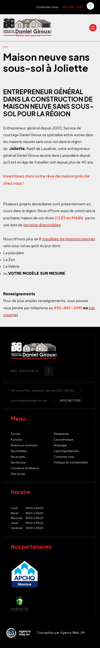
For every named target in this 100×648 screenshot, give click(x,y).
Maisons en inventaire (24, 445)
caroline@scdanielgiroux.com (29, 400)
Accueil (15, 434)
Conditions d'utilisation (25, 468)
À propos (16, 439)
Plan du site (18, 474)
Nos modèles (19, 451)
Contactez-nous (47, 7)
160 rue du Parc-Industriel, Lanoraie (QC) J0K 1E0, (42, 390)
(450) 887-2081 (72, 7)
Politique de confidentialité (71, 462)
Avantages (60, 445)
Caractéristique (63, 439)
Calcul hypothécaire (66, 451)
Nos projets (18, 457)
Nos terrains (18, 462)
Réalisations (61, 434)
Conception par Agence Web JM (44, 633)
